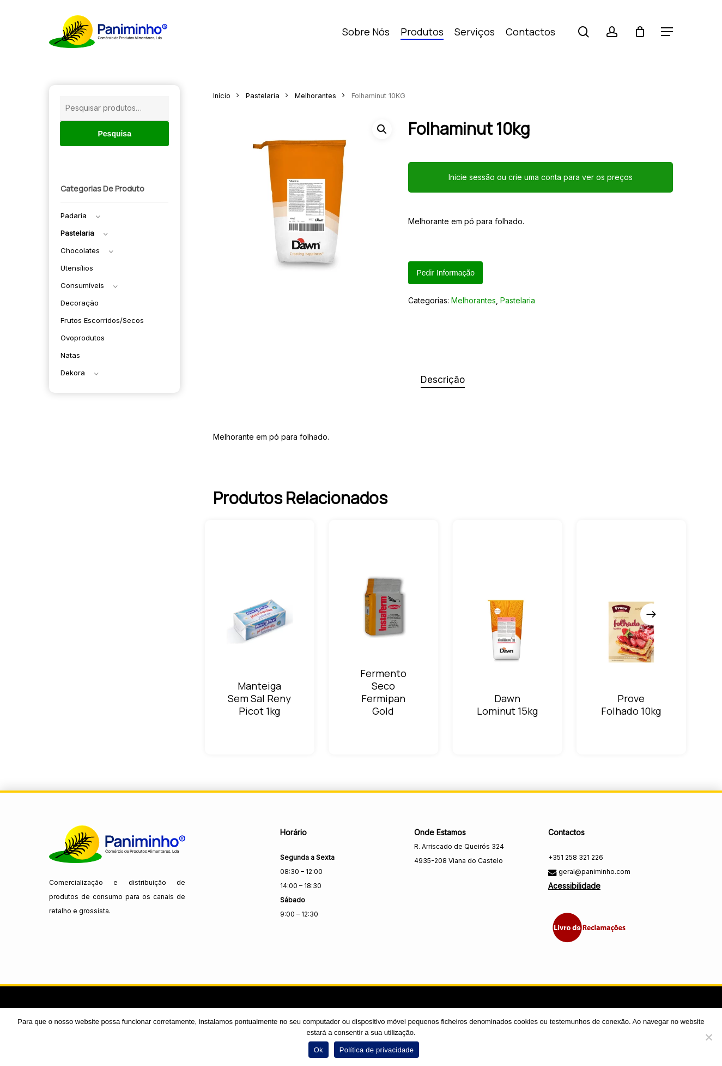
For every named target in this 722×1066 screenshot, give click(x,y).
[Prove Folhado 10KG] (631, 632)
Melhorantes (315, 96)
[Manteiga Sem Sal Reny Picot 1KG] (259, 619)
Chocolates (80, 250)
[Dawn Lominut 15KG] (507, 632)
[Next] (651, 614)
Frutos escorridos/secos (102, 320)
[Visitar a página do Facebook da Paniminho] (423, 884)
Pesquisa (114, 133)
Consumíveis (82, 285)
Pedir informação (445, 272)
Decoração (79, 302)
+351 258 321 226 (575, 857)
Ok (318, 1050)
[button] (667, 32)
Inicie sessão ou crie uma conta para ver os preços (540, 177)
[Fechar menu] (306, 205)
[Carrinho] (640, 32)
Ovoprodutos (82, 337)
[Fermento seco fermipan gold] (383, 607)
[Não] (708, 1037)
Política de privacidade (376, 1050)
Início (221, 96)
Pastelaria (77, 233)
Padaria (73, 215)
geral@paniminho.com (593, 871)
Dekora (72, 372)
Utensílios (76, 267)
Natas (70, 355)
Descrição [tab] (443, 379)
